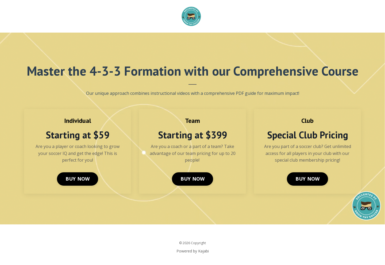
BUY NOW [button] (78, 179)
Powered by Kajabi (192, 251)
